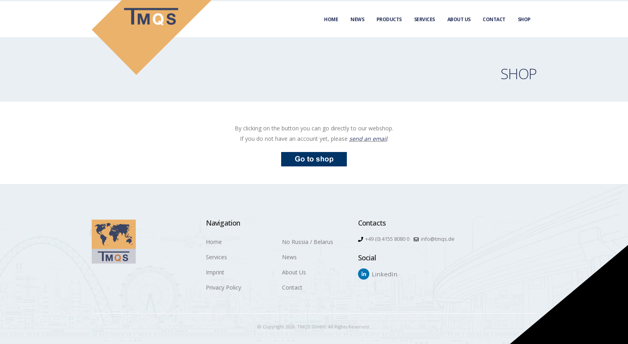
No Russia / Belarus (307, 242)
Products (389, 28)
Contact (494, 28)
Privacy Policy (223, 287)
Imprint (215, 272)
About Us (459, 28)
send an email (368, 138)
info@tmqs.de (438, 239)
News (357, 28)
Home (331, 28)
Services (424, 28)
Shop (524, 28)
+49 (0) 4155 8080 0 (387, 239)
